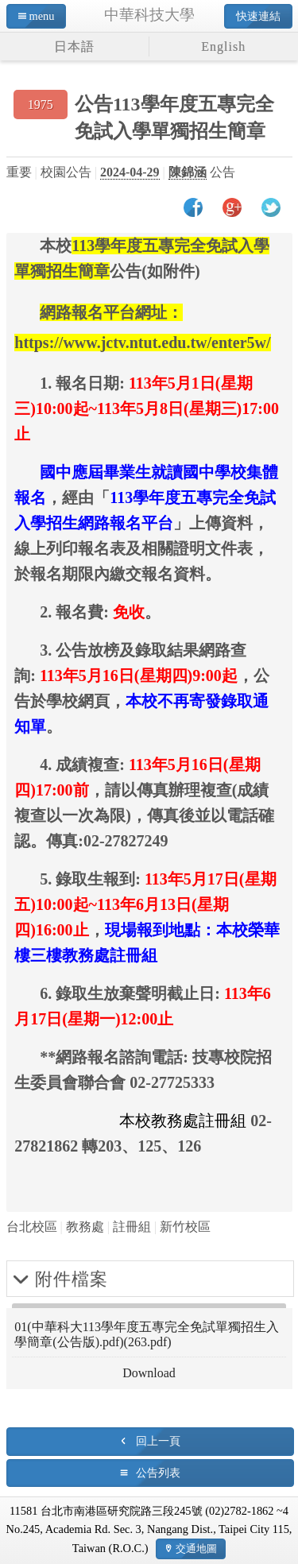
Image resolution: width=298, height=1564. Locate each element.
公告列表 (158, 1472)
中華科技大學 (149, 14)
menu (42, 16)
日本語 (74, 46)
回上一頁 (158, 1440)
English (223, 46)
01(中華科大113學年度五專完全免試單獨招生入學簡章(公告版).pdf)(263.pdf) (146, 1334)
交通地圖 (196, 1548)
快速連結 (258, 16)
